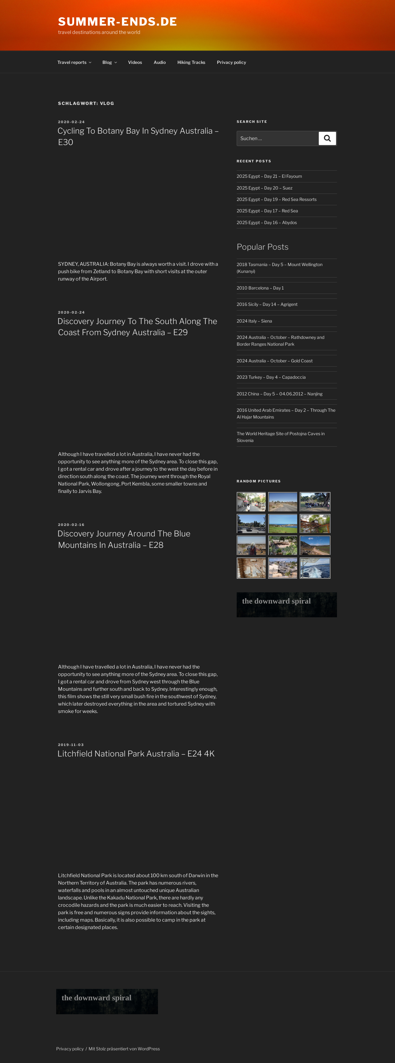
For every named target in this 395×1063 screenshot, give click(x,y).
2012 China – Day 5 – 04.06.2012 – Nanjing (279, 393)
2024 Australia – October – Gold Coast (275, 360)
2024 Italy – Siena (254, 320)
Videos (135, 62)
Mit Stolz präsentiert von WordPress (124, 1048)
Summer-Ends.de (118, 21)
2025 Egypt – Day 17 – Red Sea (267, 210)
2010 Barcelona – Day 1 (260, 287)
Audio (160, 62)
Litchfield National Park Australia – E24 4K (136, 753)
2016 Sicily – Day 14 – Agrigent (267, 304)
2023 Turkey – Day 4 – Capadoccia (271, 377)
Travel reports (74, 62)
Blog (110, 62)
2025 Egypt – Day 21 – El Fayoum (269, 176)
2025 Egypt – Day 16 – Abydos (267, 222)
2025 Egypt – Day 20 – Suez (265, 187)
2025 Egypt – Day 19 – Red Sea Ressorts (277, 199)
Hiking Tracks (191, 62)
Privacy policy (231, 62)
